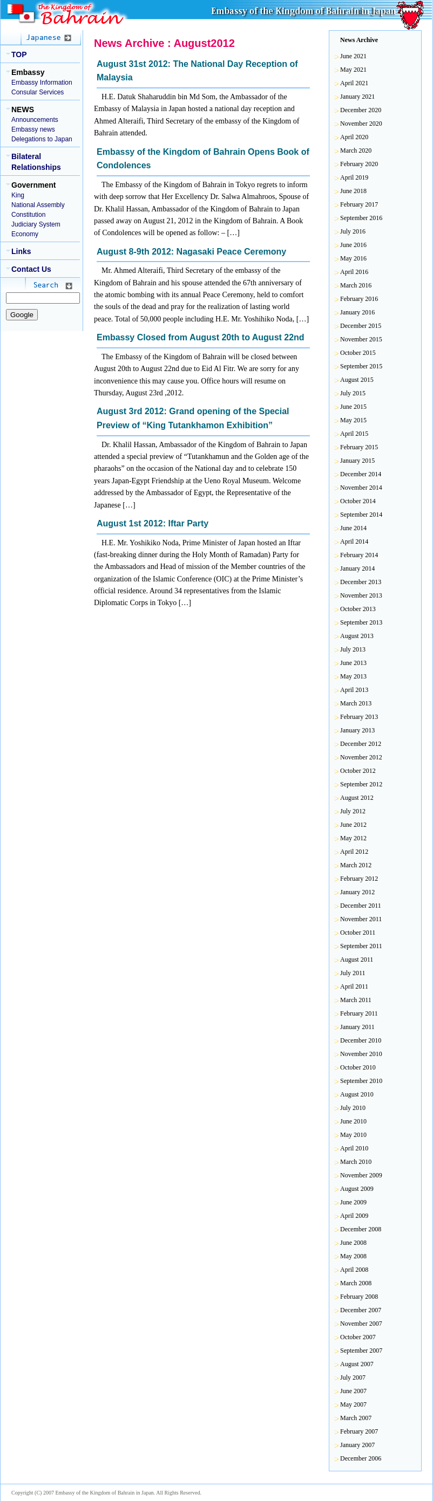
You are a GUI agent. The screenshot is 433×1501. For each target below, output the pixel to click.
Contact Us (31, 269)
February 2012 (359, 878)
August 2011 (356, 959)
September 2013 (361, 622)
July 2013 (353, 649)
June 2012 (353, 824)
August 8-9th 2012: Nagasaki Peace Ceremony (191, 251)
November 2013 (361, 595)
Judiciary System (35, 224)
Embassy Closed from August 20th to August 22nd (201, 337)
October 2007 (358, 1337)
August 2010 (357, 1094)
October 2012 (358, 771)
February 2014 (359, 555)
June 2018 (353, 191)
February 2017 (359, 204)
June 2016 (353, 245)
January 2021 (357, 96)
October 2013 (358, 609)
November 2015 (361, 339)
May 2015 (353, 420)
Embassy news (33, 129)
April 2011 (354, 986)
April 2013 (354, 690)
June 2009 (353, 1202)
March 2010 (355, 1162)
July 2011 (353, 973)
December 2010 (360, 1040)
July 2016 (353, 231)
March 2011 (355, 1000)
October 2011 (357, 932)
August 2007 (357, 1364)
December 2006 (360, 1458)
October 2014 (358, 501)
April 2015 (354, 433)
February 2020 (359, 164)
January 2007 (357, 1445)
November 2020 (361, 123)
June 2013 (353, 663)
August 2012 (357, 797)
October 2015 (358, 353)
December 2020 (360, 110)
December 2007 (360, 1310)
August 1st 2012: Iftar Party (152, 523)
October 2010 (358, 1067)
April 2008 (354, 1269)
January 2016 (357, 312)
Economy (24, 234)
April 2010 (354, 1148)
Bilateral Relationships (36, 162)
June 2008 (353, 1242)
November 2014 (361, 487)
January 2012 (357, 892)
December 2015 (360, 326)
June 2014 (353, 528)
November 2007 (361, 1323)
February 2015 (359, 447)
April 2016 (354, 272)
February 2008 (359, 1296)
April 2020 (354, 137)
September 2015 (361, 366)
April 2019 (354, 177)
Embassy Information (41, 82)
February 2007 (359, 1431)
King (17, 195)
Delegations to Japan (41, 139)
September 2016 (361, 218)
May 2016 (353, 258)
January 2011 (357, 1027)
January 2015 (357, 460)
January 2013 (357, 730)
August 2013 (357, 636)
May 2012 (353, 838)
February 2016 (359, 299)
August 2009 (357, 1188)
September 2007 (361, 1350)
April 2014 (354, 541)
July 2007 (353, 1377)
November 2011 (361, 919)
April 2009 (354, 1215)
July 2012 (353, 811)
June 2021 (353, 56)
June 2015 (353, 406)
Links (21, 251)
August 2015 (357, 379)
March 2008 (355, 1283)
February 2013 (359, 717)
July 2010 (353, 1108)
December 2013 (360, 582)
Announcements (34, 120)
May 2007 (353, 1404)
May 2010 (353, 1135)
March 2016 (355, 285)
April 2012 (354, 851)
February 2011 (359, 1013)
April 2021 (354, 83)
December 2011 (360, 905)
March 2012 (355, 865)
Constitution (28, 214)
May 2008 (353, 1256)
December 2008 (360, 1229)
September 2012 (361, 784)
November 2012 (361, 757)
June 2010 (353, 1121)
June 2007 (353, 1391)
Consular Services (37, 92)
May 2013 (353, 676)
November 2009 (361, 1175)
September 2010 (361, 1081)
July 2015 (353, 393)
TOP (19, 54)
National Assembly (38, 205)
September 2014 (361, 514)
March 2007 (355, 1418)
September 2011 (361, 946)
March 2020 (355, 150)
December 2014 (360, 474)
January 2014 (357, 568)
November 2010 (361, 1054)
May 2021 (353, 69)
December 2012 (360, 744)
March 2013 (355, 703)
